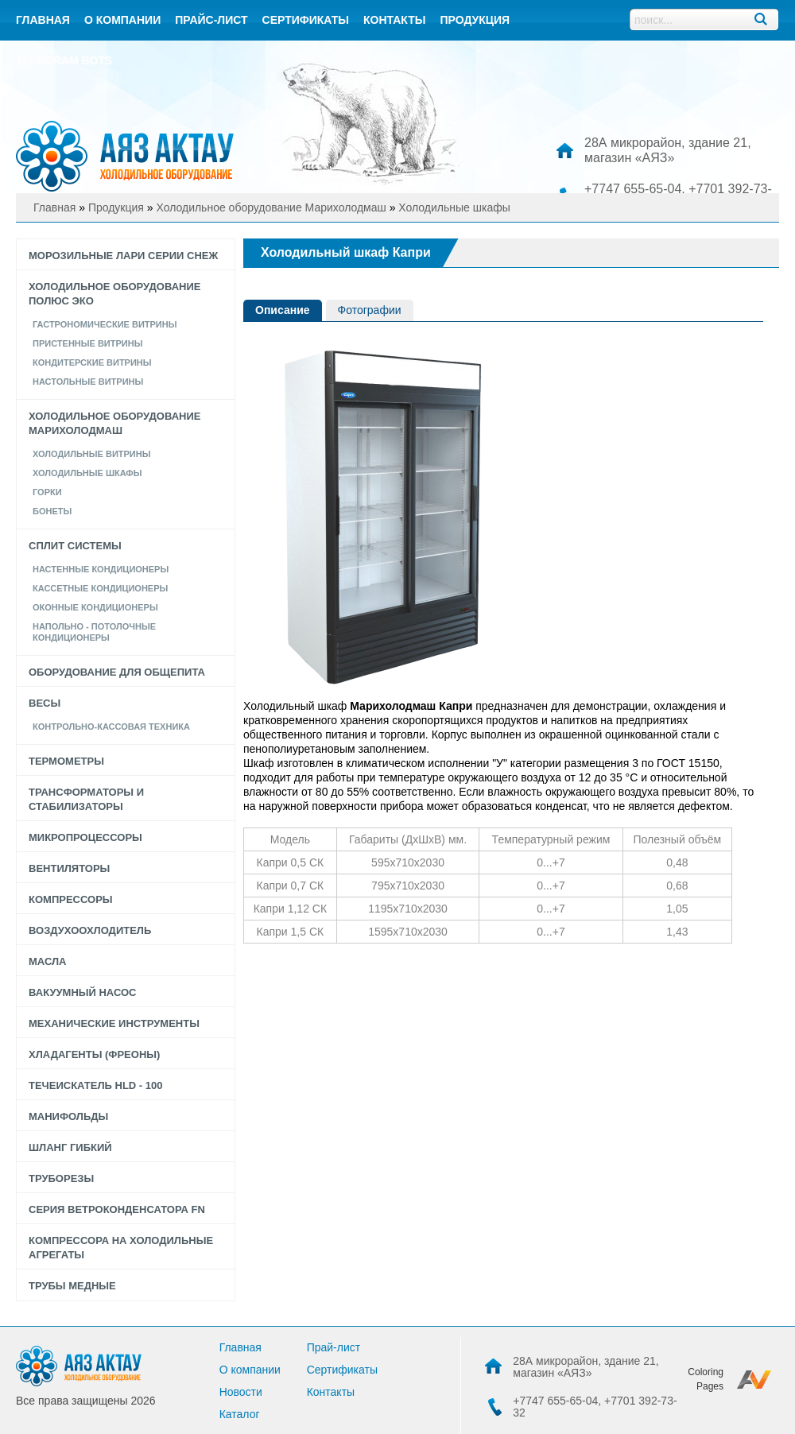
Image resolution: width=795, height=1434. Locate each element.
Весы (44, 703)
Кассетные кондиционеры (100, 588)
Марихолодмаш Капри (411, 706)
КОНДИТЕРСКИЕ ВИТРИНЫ (92, 362)
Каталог (239, 1414)
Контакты (331, 1392)
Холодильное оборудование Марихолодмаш (114, 423)
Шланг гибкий (70, 1147)
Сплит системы (75, 546)
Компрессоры (71, 899)
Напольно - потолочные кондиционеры (94, 632)
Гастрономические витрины (104, 324)
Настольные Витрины (88, 381)
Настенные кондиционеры (101, 569)
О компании (122, 20)
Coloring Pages (705, 1379)
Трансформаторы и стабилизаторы (86, 799)
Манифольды (68, 1116)
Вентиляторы (69, 868)
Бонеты (52, 511)
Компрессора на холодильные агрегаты (121, 1247)
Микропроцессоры (85, 837)
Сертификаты (305, 20)
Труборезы (61, 1178)
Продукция (475, 20)
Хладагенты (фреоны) (94, 1054)
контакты (394, 20)
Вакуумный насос (82, 992)
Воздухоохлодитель (90, 930)
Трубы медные (72, 1286)
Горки (47, 492)
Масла (47, 961)
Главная (43, 20)
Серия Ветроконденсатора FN (117, 1209)
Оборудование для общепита (117, 672)
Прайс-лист (211, 20)
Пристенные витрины (87, 343)
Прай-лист (334, 1347)
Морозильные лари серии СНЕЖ (123, 256)
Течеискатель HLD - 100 (95, 1085)
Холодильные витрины (91, 454)
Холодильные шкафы (87, 473)
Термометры (66, 761)
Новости (240, 1392)
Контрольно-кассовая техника (111, 726)
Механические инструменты (114, 1023)
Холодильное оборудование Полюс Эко (114, 294)
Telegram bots (64, 60)
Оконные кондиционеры (95, 607)
